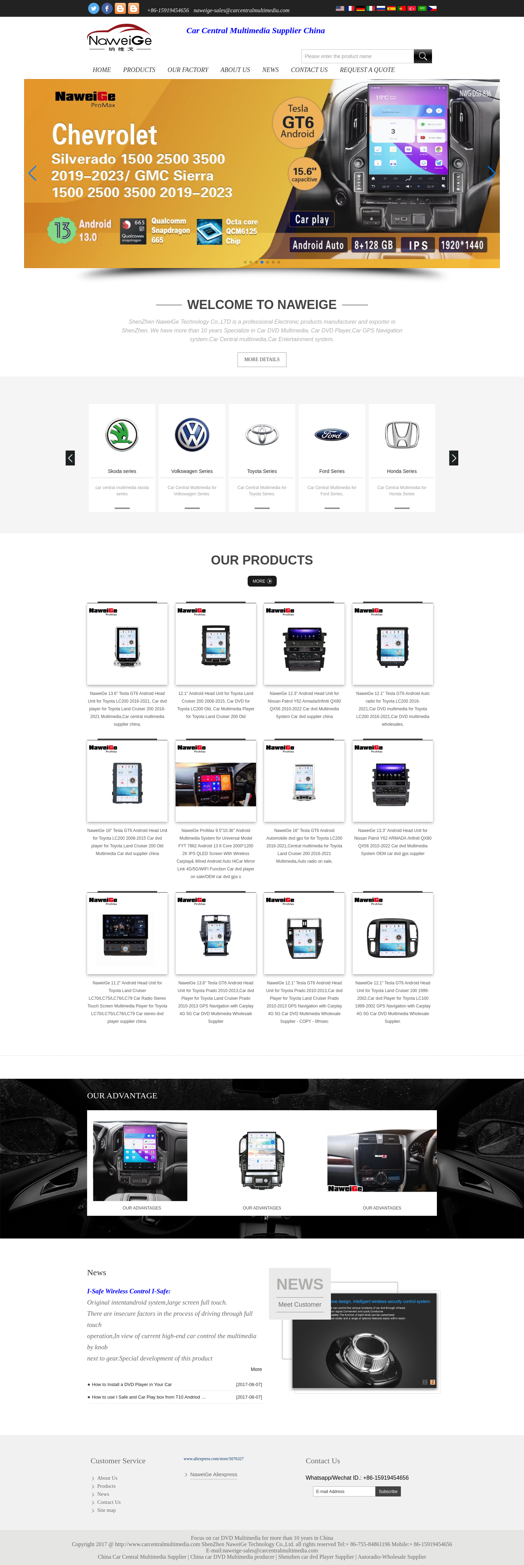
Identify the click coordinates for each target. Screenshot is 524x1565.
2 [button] (433, 1382)
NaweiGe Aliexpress (213, 1474)
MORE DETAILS (261, 359)
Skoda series (122, 471)
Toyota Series (262, 471)
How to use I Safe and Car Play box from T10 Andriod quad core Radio (149, 1397)
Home (102, 69)
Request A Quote (367, 69)
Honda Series (402, 471)
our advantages (142, 1208)
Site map (106, 1510)
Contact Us (309, 69)
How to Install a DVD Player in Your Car (132, 1384)
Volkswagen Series (192, 471)
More (263, 581)
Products (139, 69)
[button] (245, 262)
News (270, 69)
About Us (235, 69)
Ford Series (332, 471)
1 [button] (425, 1382)
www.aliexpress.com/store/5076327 (214, 1458)
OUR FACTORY (188, 69)
